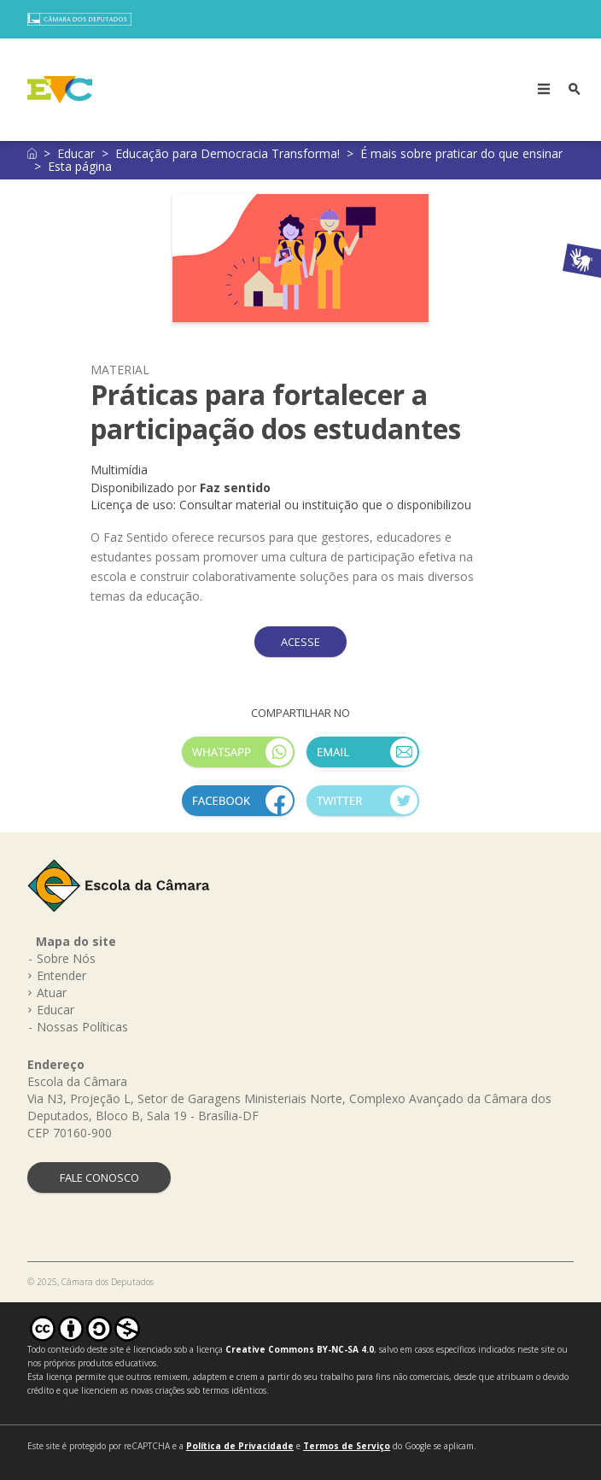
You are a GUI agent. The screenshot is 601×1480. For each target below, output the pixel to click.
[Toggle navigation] (544, 90)
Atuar (52, 992)
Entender (61, 975)
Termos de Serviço (346, 1446)
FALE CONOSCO (99, 1177)
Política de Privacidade (240, 1446)
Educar (76, 153)
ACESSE (300, 641)
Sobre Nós (66, 958)
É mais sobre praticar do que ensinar (461, 153)
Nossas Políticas (82, 1027)
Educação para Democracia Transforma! (227, 153)
